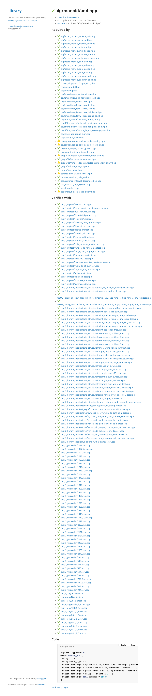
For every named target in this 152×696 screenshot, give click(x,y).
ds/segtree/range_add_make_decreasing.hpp (81, 141)
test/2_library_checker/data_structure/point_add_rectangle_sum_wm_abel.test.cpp (98, 322)
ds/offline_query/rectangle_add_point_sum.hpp (82, 126)
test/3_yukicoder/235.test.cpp (73, 557)
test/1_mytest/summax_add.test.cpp (76, 280)
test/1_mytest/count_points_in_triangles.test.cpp (82, 208)
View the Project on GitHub (28, 27)
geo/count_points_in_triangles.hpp (75, 152)
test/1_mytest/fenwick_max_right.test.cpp (79, 222)
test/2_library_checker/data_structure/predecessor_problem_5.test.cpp (93, 344)
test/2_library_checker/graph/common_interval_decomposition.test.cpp (93, 409)
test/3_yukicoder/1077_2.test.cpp (75, 449)
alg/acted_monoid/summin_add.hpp (76, 79)
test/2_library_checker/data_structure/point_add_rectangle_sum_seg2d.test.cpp (97, 319)
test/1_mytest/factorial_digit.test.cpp (76, 215)
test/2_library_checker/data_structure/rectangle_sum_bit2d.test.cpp (91, 369)
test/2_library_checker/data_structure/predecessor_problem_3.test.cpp (93, 337)
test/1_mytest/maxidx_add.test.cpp (76, 233)
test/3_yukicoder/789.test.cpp (73, 575)
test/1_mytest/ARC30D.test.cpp (74, 204)
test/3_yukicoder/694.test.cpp (73, 571)
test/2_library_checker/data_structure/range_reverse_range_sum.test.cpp (94, 362)
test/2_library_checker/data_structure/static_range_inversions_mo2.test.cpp (95, 391)
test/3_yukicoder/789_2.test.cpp (74, 579)
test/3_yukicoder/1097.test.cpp (74, 452)
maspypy (41, 678)
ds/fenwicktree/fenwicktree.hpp (74, 101)
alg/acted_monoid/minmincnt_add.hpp (78, 58)
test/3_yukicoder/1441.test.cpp (74, 492)
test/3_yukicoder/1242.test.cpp (74, 477)
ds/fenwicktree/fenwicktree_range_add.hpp (80, 115)
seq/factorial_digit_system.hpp (74, 184)
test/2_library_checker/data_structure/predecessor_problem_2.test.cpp (93, 333)
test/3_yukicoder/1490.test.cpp (74, 496)
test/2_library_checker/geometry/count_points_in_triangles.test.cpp (91, 405)
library (15, 10)
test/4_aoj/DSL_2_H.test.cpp (72, 622)
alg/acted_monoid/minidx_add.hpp (76, 50)
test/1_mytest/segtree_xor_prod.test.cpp (78, 269)
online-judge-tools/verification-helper (22, 20)
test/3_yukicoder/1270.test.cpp (74, 481)
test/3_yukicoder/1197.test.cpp (74, 459)
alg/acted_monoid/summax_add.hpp (76, 76)
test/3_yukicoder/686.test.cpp (73, 568)
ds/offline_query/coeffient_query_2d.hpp (78, 119)
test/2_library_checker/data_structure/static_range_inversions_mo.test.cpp (95, 387)
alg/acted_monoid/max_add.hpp (74, 40)
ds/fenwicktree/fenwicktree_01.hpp (76, 105)
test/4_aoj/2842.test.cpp (70, 597)
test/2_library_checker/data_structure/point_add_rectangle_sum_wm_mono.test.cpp (99, 326)
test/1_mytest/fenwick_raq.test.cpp (76, 226)
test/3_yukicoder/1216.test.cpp (74, 467)
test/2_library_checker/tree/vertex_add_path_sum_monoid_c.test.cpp (92, 423)
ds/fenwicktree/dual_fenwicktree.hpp (77, 94)
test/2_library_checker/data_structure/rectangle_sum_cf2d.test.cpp (91, 373)
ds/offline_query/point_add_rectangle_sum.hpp (82, 123)
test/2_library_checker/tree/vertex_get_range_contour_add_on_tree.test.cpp (95, 438)
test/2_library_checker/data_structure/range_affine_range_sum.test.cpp (93, 347)
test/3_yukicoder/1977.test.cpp (74, 521)
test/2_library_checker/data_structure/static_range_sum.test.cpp (90, 398)
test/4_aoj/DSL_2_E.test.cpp (72, 615)
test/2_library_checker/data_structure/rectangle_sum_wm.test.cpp (91, 380)
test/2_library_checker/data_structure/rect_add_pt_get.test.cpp (89, 365)
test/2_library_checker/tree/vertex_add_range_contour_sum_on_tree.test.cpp (96, 427)
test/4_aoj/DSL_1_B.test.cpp (72, 611)
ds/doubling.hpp (67, 90)
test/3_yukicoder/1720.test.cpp (74, 503)
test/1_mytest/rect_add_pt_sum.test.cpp (78, 265)
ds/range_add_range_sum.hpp (74, 134)
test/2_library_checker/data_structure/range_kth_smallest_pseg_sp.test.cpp (95, 358)
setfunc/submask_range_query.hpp (76, 191)
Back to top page (60, 687)
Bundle (123, 645)
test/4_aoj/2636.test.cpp (70, 593)
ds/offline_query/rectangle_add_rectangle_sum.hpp (84, 130)
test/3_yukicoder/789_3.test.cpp (74, 582)
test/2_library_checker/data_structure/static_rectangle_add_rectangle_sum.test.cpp (99, 402)
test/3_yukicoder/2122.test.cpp (74, 532)
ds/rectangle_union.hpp (70, 137)
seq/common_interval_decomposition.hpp (79, 180)
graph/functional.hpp (69, 170)
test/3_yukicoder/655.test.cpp (73, 564)
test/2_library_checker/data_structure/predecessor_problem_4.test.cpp (93, 340)
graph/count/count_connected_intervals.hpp (80, 155)
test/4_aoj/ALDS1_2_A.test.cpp (73, 604)
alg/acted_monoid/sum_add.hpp (74, 61)
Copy (133, 645)
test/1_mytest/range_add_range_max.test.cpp (81, 247)
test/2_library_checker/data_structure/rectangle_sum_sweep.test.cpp (92, 376)
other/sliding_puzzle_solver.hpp (74, 173)
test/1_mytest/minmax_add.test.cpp (76, 240)
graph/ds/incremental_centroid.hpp (76, 159)
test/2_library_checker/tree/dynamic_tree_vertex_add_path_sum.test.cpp (94, 412)
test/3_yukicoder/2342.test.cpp (74, 553)
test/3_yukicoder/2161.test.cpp (74, 535)
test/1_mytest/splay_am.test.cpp (74, 273)
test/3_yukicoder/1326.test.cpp (74, 488)
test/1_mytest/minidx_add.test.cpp (75, 237)
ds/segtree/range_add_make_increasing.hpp (80, 144)
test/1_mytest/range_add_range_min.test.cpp (81, 251)
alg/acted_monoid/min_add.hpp (74, 47)
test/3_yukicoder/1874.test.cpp (74, 510)
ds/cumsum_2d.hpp (68, 87)
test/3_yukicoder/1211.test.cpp (74, 463)
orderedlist (41, 684)
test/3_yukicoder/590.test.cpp (73, 561)
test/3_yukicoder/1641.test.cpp (74, 499)
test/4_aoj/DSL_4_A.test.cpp (72, 629)
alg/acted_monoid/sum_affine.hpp (75, 65)
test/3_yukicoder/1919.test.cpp (74, 514)
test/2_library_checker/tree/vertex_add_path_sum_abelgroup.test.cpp (92, 420)
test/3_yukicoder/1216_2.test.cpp (75, 470)
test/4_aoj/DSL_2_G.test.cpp (72, 618)
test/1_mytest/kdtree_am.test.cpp (75, 229)
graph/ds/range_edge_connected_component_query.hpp (86, 162)
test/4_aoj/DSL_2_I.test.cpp (72, 626)
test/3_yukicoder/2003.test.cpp (74, 524)
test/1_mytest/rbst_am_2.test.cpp (75, 258)
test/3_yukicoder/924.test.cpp (73, 589)
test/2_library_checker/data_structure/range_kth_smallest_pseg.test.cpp (94, 355)
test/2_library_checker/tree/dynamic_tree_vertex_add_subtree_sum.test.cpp (95, 416)
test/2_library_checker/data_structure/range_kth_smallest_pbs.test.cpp (93, 351)
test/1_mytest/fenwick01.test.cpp (75, 219)
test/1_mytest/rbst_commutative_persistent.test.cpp (84, 262)
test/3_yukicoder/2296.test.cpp (74, 546)
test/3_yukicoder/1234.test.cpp (74, 474)
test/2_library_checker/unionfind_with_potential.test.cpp (86, 441)
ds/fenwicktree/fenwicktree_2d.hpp (76, 108)
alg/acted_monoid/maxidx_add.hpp (76, 43)
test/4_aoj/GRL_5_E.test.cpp (72, 633)
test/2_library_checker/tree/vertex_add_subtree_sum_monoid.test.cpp (92, 434)
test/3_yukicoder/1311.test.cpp (74, 485)
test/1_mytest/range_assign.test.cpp (76, 255)
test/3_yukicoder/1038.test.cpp (74, 445)
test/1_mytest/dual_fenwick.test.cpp (76, 211)
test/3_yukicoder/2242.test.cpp (74, 539)
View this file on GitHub (68, 17)
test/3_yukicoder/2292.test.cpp (74, 543)
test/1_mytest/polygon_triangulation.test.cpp (80, 244)
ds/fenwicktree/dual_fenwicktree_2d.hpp (78, 97)
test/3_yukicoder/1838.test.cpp (74, 506)
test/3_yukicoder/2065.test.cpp (74, 528)
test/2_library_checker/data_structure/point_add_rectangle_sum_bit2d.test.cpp (97, 315)
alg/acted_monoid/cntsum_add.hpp (76, 36)
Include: (79, 23)
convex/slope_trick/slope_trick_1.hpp (76, 83)
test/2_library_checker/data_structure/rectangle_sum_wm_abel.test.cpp (93, 384)
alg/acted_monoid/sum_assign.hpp (76, 68)
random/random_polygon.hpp (73, 177)
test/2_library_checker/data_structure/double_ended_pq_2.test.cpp (91, 291)
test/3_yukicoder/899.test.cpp (73, 586)
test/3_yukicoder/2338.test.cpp (74, 550)
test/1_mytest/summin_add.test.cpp (76, 284)
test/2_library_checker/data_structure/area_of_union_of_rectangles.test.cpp (95, 287)
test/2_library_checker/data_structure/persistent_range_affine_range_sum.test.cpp (99, 308)
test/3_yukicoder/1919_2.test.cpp (75, 517)
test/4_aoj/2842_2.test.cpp (71, 600)
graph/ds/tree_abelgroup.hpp (73, 166)
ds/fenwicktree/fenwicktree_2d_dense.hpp (79, 112)
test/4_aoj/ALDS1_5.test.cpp (72, 608)
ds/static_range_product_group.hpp (76, 148)
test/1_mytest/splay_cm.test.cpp (74, 276)
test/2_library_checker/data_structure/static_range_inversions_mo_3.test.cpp (96, 394)
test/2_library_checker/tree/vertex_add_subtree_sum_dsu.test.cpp (90, 431)
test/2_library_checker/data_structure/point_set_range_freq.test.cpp (92, 329)
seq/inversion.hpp (68, 188)
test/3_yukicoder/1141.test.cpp (74, 456)
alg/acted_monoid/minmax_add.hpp (76, 54)
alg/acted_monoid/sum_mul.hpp (74, 72)
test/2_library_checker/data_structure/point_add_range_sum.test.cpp (92, 311)
